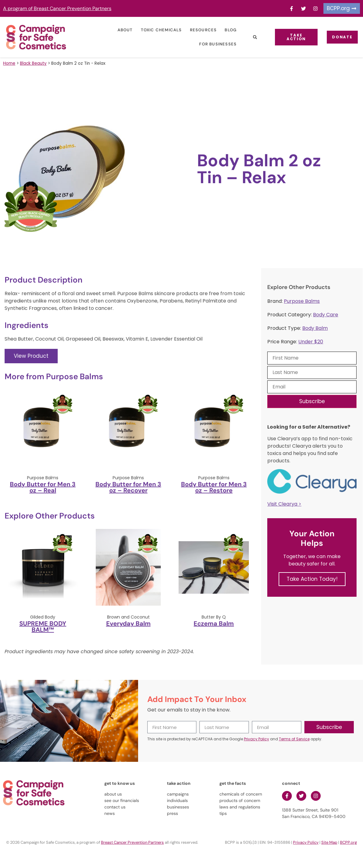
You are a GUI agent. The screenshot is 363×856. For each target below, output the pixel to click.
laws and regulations (239, 807)
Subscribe (312, 401)
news (109, 813)
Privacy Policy (256, 739)
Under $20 (310, 341)
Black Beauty (33, 63)
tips (223, 813)
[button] (249, 37)
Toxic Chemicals (155, 30)
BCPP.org (348, 842)
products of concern (239, 800)
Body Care (325, 314)
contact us (115, 807)
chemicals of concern (240, 794)
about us (113, 794)
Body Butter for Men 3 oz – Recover (128, 487)
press (172, 813)
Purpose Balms (302, 301)
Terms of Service (294, 739)
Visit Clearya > (284, 503)
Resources (197, 30)
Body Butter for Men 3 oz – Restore (214, 487)
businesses (178, 807)
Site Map (329, 842)
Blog (225, 30)
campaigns (178, 794)
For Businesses (212, 44)
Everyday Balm (128, 623)
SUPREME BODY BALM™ (42, 626)
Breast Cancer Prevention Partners (132, 842)
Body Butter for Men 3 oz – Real (42, 487)
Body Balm (315, 328)
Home (9, 63)
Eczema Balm (214, 623)
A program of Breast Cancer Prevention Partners (57, 8)
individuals (177, 800)
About (119, 30)
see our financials (121, 800)
